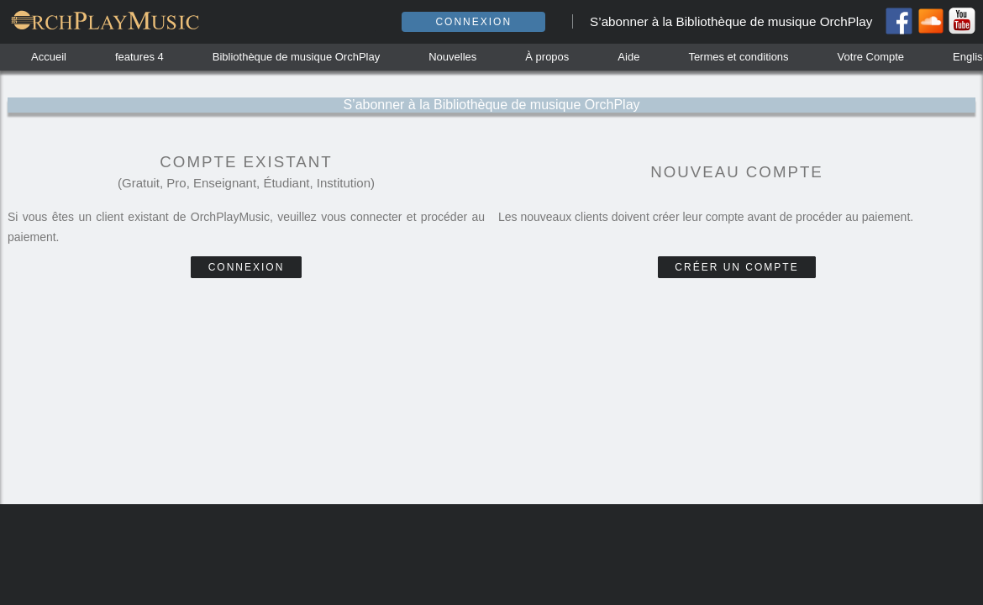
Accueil (48, 56)
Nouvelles (452, 56)
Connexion (473, 22)
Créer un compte (736, 267)
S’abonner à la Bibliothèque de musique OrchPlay (731, 21)
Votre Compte (871, 56)
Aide (628, 56)
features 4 (139, 56)
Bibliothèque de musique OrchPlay (296, 56)
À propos (547, 56)
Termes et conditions (738, 56)
